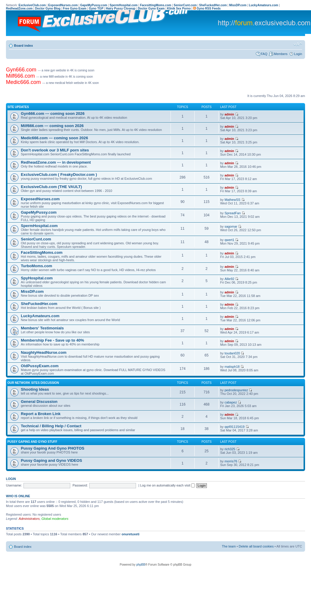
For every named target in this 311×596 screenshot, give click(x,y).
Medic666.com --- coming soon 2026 (54, 138)
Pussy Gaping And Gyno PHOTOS (52, 448)
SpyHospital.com (37, 278)
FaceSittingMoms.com (41, 252)
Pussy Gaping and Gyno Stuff (32, 441)
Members (280, 54)
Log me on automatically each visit (167, 485)
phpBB (140, 564)
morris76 (230, 461)
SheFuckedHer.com (39, 303)
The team (229, 546)
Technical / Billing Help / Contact (51, 426)
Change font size (297, 44)
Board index (23, 45)
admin (229, 114)
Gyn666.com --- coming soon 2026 (53, 113)
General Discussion (39, 401)
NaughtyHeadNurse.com (43, 352)
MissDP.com (32, 291)
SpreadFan (232, 213)
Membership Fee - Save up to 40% (52, 340)
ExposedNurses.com (40, 199)
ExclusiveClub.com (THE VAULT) (51, 186)
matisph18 (232, 366)
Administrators (29, 518)
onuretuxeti (130, 534)
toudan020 (232, 353)
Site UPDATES (18, 107)
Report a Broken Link (40, 414)
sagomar (230, 226)
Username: (14, 485)
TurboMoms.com (36, 266)
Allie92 (229, 279)
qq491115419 (234, 426)
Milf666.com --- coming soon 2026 (52, 125)
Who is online (18, 496)
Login (298, 54)
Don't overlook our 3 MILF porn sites (55, 150)
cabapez (230, 402)
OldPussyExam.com (40, 366)
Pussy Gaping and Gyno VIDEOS (51, 460)
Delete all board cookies (256, 546)
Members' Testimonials (42, 328)
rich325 (229, 449)
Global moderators (54, 518)
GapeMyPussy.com (39, 212)
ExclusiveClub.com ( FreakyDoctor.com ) (59, 174)
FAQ (264, 54)
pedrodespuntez (236, 390)
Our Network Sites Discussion (33, 382)
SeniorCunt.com (36, 239)
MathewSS (232, 199)
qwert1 (229, 240)
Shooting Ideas (35, 389)
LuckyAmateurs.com (40, 316)
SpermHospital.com (39, 225)
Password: (80, 485)
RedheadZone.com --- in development (56, 162)
